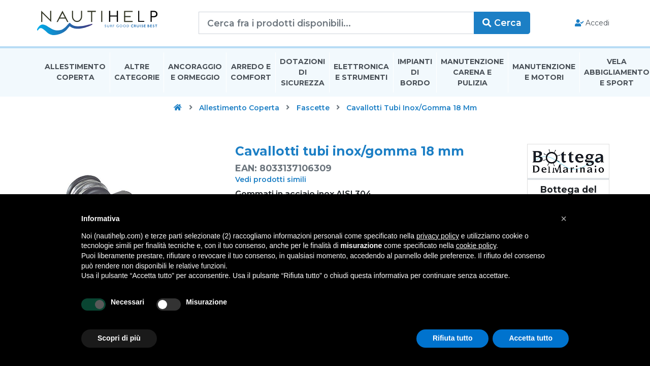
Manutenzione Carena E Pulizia (472, 73)
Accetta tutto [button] (530, 338)
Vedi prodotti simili (270, 180)
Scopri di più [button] (119, 338)
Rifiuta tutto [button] (453, 338)
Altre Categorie (136, 73)
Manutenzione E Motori (543, 73)
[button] (564, 218)
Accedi (588, 23)
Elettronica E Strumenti (361, 73)
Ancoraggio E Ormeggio (195, 73)
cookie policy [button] (476, 245)
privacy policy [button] (437, 236)
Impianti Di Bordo (415, 73)
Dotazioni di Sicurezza (302, 73)
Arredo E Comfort (251, 73)
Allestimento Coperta (75, 73)
